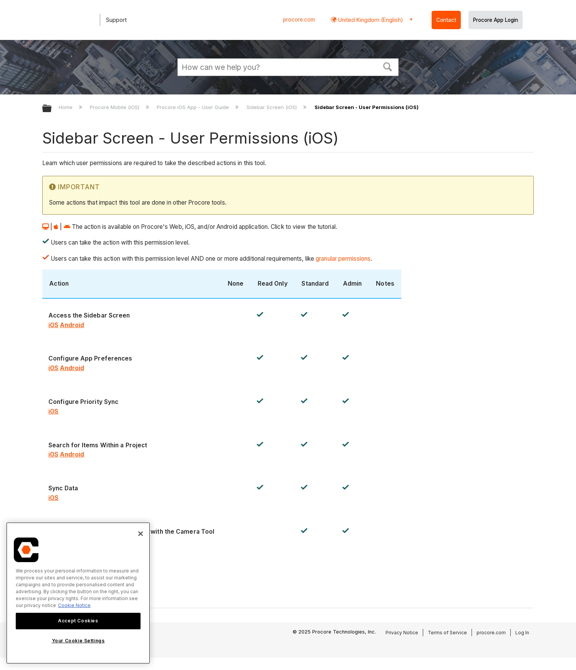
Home (66, 107)
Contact (446, 20)
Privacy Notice (402, 632)
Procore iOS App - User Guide (193, 107)
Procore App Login (495, 20)
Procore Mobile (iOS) (115, 107)
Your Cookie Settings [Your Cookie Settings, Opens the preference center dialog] (78, 641)
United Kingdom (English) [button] (369, 20)
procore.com (299, 20)
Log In (522, 632)
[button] (388, 66)
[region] (78, 593)
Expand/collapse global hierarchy (51, 108)
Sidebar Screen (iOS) (272, 107)
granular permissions (342, 258)
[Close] (140, 533)
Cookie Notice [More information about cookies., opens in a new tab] (74, 605)
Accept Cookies (78, 621)
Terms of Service (447, 632)
